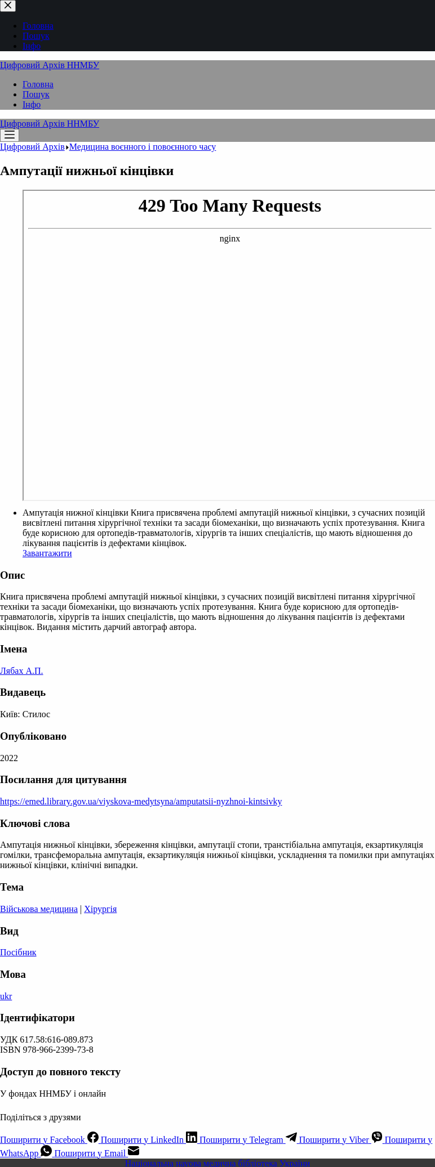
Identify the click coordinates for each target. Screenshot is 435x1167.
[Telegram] (249, 1139)
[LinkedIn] (150, 1139)
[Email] (96, 1153)
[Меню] (9, 135)
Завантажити (47, 553)
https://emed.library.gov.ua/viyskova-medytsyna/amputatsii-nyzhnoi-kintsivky (141, 801)
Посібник (18, 952)
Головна (38, 84)
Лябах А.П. (21, 671)
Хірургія (100, 909)
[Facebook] (50, 1139)
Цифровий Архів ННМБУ (49, 65)
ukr (6, 996)
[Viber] (342, 1139)
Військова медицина (39, 909)
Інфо (32, 104)
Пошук (36, 94)
